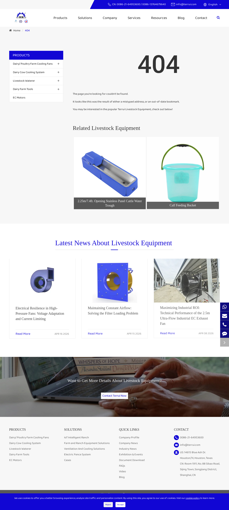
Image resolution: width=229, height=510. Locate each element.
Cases (67, 465)
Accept (120, 504)
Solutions (85, 18)
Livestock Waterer (24, 81)
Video (122, 476)
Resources (159, 18)
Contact (201, 18)
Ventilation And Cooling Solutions (84, 454)
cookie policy (193, 498)
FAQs (122, 471)
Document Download (132, 465)
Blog (181, 18)
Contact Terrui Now (114, 397)
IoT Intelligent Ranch (76, 442)
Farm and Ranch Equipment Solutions (87, 448)
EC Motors (19, 97)
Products (60, 18)
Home (16, 30)
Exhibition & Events (131, 459)
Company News (128, 448)
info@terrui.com (186, 4)
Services (134, 18)
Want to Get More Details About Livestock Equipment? (114, 384)
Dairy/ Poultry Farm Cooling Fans (33, 64)
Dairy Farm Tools (23, 89)
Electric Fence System (77, 459)
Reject (108, 504)
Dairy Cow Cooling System (28, 72)
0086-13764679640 (154, 4)
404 (27, 30)
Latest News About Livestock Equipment (113, 245)
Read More (23, 331)
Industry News (128, 454)
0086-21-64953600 (129, 4)
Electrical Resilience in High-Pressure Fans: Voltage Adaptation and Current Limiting (40, 310)
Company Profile (129, 442)
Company (110, 18)
